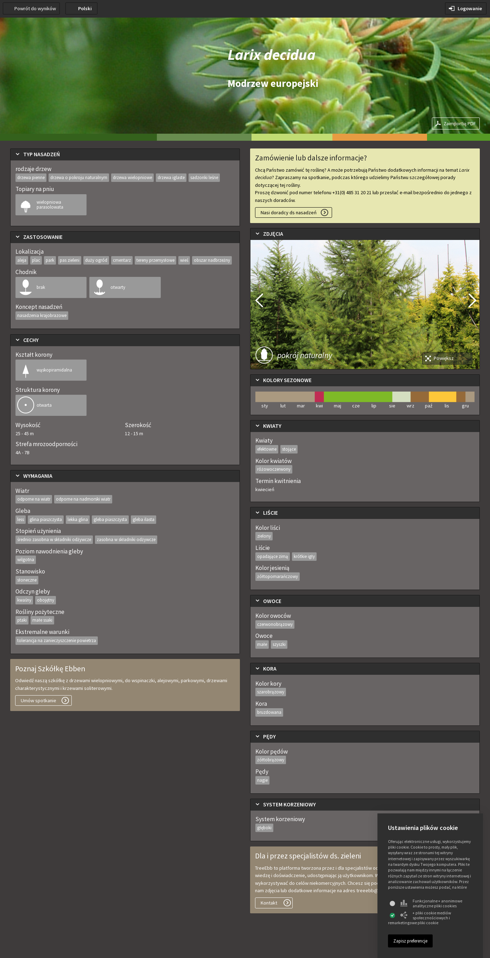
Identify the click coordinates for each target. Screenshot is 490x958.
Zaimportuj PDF (460, 123)
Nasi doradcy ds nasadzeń (289, 212)
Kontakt (269, 903)
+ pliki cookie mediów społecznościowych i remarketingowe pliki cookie (419, 918)
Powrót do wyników (35, 8)
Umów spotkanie (38, 700)
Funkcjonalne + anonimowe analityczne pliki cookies (431, 903)
